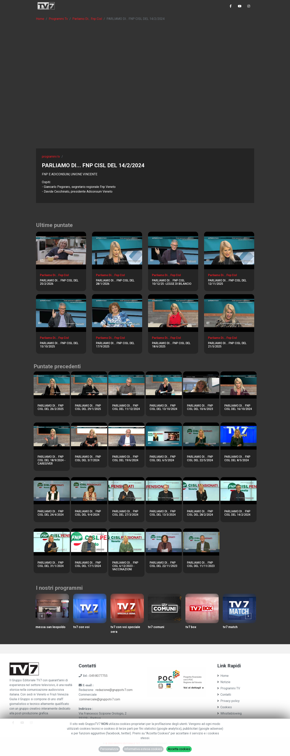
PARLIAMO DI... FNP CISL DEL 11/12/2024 (126, 407)
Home (40, 19)
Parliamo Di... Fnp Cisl (87, 19)
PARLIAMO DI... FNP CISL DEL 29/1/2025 (88, 407)
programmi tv (51, 156)
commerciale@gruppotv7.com (99, 699)
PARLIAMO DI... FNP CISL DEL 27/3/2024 (125, 513)
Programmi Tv (58, 19)
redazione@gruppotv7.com (114, 690)
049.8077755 (98, 676)
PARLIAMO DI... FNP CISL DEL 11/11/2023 (201, 564)
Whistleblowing (229, 713)
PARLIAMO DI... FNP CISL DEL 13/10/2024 (163, 407)
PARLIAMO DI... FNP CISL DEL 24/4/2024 (51, 513)
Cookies (224, 707)
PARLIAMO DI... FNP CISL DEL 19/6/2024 (125, 458)
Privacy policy (228, 701)
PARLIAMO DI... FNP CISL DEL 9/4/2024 (88, 513)
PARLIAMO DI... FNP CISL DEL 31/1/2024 (51, 564)
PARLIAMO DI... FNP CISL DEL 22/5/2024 (200, 458)
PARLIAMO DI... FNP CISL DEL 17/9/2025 (115, 345)
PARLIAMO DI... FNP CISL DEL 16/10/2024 (238, 407)
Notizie (223, 682)
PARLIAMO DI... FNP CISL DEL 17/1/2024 (88, 564)
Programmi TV (228, 688)
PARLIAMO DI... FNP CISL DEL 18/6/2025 (171, 345)
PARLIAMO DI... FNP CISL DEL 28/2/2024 (200, 513)
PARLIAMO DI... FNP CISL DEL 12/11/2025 (227, 282)
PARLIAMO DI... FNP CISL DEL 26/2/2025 (51, 407)
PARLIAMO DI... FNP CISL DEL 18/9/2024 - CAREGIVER (51, 460)
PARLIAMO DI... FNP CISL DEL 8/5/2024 (237, 458)
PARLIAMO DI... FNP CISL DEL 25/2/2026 (59, 282)
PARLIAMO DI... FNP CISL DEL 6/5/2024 (163, 458)
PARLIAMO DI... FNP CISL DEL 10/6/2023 (200, 407)
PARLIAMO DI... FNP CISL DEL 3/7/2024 (88, 458)
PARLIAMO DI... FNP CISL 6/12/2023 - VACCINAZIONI (125, 566)
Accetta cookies (179, 749)
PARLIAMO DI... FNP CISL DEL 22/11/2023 (163, 564)
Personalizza (109, 749)
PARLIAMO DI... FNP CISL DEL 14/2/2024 (237, 513)
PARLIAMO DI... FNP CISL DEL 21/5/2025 (227, 345)
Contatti (224, 694)
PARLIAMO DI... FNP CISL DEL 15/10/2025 (59, 345)
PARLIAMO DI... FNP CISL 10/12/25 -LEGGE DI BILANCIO (171, 282)
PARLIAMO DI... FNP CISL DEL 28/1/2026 (115, 282)
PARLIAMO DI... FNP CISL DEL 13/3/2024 (163, 513)
